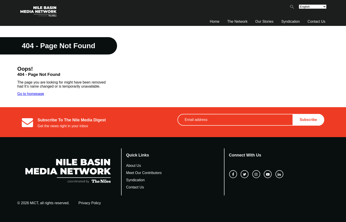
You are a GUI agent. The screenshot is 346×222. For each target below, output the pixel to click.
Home (215, 21)
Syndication (290, 21)
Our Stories (264, 21)
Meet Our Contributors (144, 173)
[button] (292, 8)
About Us (133, 166)
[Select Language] (312, 7)
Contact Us (316, 21)
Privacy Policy (89, 203)
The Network (237, 21)
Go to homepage (30, 94)
